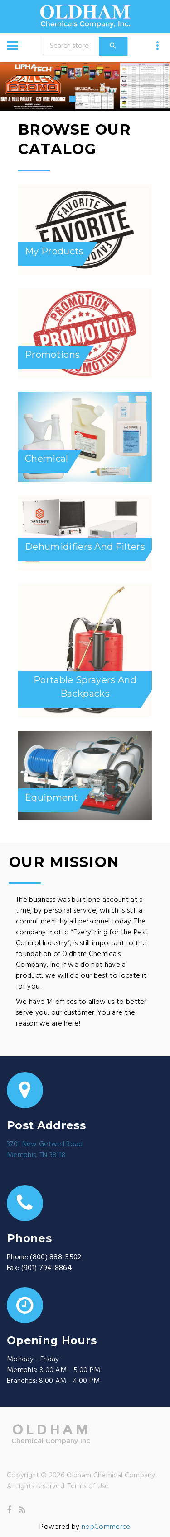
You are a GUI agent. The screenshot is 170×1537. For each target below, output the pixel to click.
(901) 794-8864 (46, 1268)
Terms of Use (88, 1486)
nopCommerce (106, 1527)
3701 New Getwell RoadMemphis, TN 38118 (45, 1150)
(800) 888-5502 (56, 1257)
